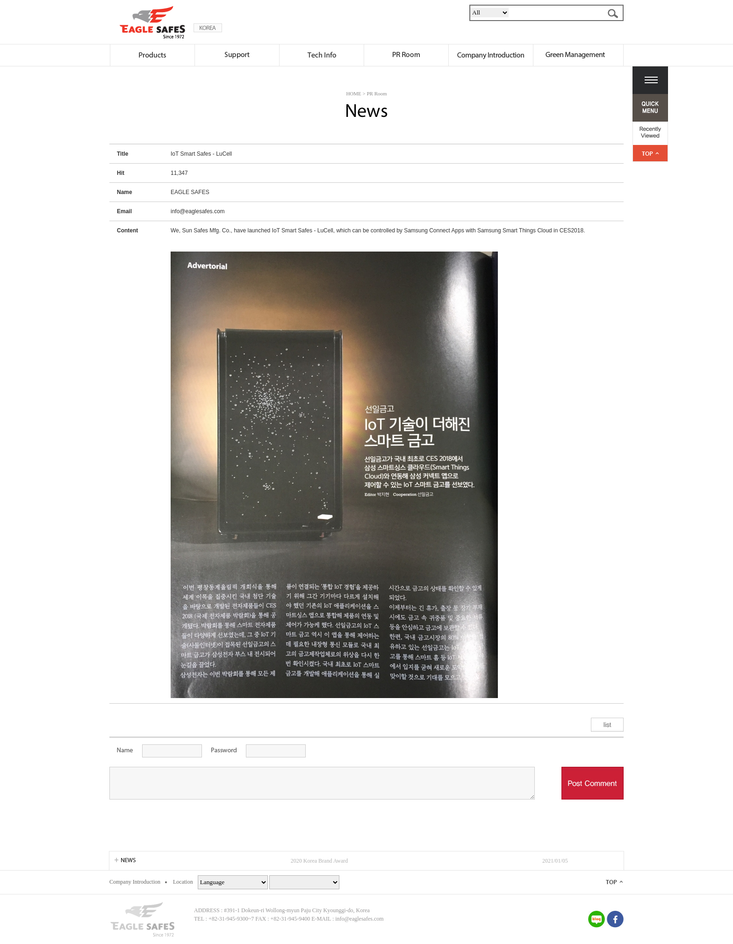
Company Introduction (134, 882)
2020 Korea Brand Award (319, 861)
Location (183, 882)
